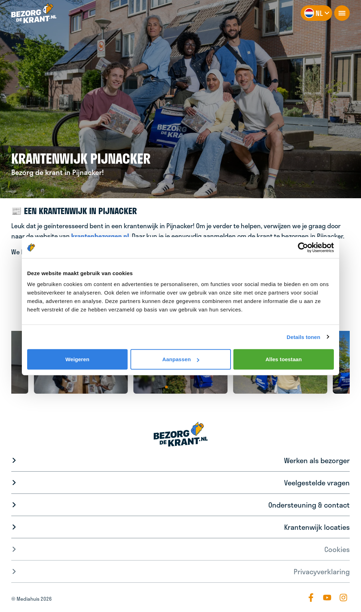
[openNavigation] (342, 13)
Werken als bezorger (317, 460)
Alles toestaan (283, 359)
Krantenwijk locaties (317, 527)
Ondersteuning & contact (309, 504)
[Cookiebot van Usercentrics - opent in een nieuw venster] (303, 247)
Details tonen (303, 337)
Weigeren (77, 359)
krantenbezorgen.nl (100, 236)
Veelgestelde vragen (317, 482)
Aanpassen (180, 359)
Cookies (337, 549)
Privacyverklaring (322, 571)
